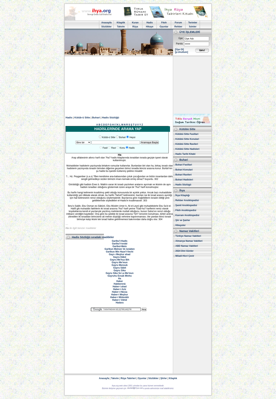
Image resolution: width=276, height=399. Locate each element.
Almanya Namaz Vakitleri (188, 241)
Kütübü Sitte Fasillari (186, 134)
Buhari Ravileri (183, 174)
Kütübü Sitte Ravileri (186, 144)
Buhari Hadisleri (184, 179)
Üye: (180, 38)
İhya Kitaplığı (182, 195)
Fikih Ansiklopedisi (185, 210)
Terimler (192, 22)
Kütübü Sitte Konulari (187, 139)
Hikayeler (180, 225)
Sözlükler (106, 26)
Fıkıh (164, 22)
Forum (178, 22)
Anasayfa (106, 22)
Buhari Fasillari (183, 164)
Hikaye (149, 26)
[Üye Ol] (179, 49)
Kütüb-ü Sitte (82, 117)
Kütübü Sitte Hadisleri (187, 149)
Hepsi (132, 137)
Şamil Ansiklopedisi (186, 205)
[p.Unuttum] (181, 52)
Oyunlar (164, 26)
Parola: (179, 43)
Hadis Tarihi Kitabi (185, 154)
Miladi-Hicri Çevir (184, 256)
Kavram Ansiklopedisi (187, 215)
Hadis (149, 22)
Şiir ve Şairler (182, 220)
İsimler (192, 26)
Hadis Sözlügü (183, 184)
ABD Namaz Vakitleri (186, 246)
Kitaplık (173, 378)
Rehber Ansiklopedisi (187, 200)
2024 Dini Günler (184, 251)
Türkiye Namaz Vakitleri (188, 236)
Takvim (121, 26)
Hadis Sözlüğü (110, 117)
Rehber (178, 26)
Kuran (135, 22)
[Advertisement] (138, 85)
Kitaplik (121, 22)
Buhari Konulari (184, 169)
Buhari (96, 117)
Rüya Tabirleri (128, 378)
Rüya (135, 26)
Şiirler (163, 378)
